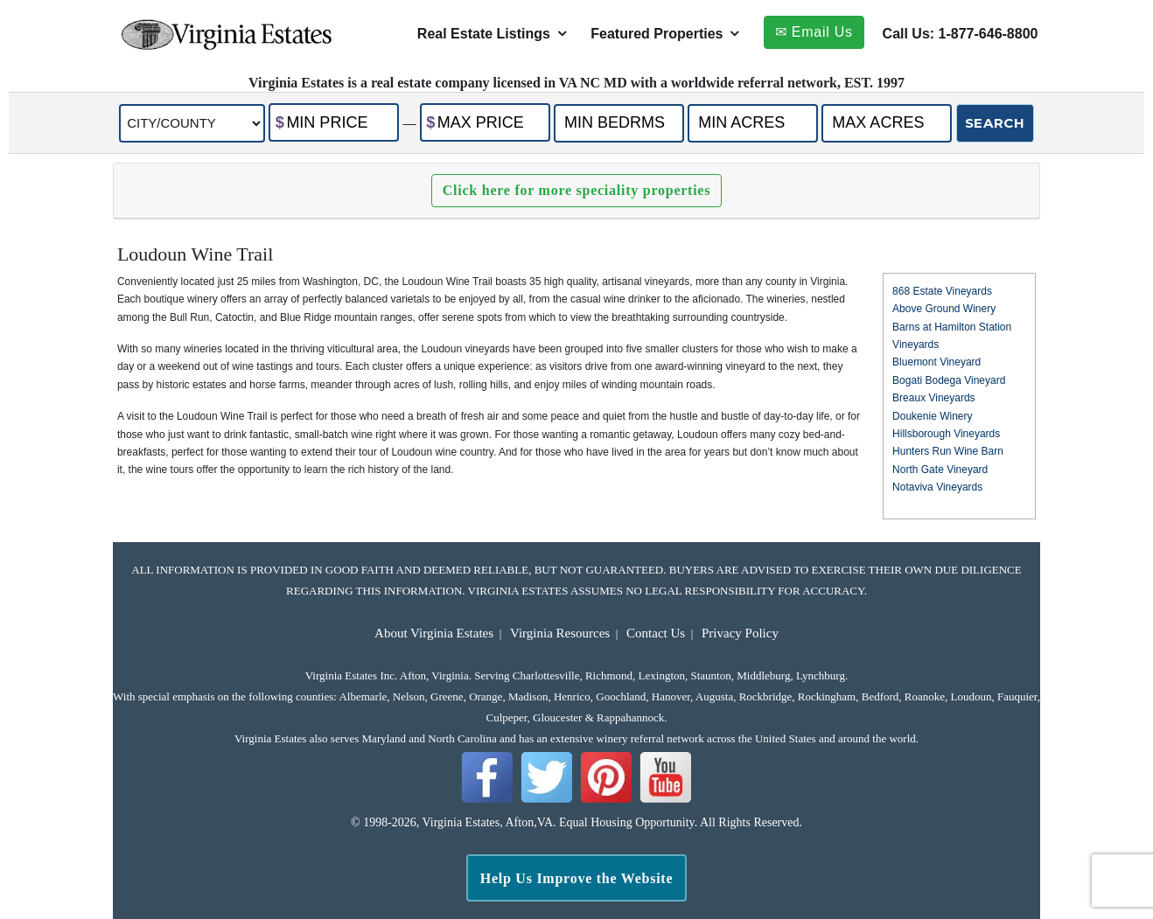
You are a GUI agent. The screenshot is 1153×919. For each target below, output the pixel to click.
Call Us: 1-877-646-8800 (960, 33)
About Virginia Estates (433, 633)
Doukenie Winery (932, 416)
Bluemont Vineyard (936, 362)
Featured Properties (656, 33)
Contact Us (655, 633)
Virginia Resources (560, 633)
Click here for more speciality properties (576, 190)
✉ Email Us (814, 31)
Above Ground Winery (944, 309)
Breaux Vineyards (933, 398)
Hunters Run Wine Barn (947, 451)
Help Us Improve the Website (577, 878)
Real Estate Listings (483, 33)
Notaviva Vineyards (937, 487)
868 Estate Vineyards (942, 291)
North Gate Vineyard (940, 469)
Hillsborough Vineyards (946, 434)
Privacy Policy (740, 633)
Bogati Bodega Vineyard (948, 380)
